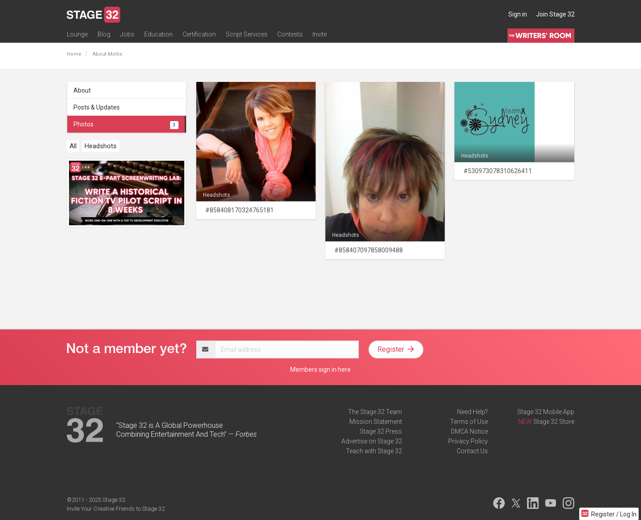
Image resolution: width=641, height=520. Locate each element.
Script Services (247, 34)
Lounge (77, 34)
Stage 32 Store (553, 421)
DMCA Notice (469, 431)
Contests (290, 34)
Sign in (517, 14)
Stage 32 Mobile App (545, 411)
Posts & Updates (96, 107)
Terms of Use (469, 421)
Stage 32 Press (381, 431)
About (82, 90)
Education (158, 34)
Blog (103, 34)
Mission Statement (375, 421)
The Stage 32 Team (375, 411)
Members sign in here (320, 369)
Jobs (127, 34)
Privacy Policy (468, 441)
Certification (199, 34)
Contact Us (472, 451)
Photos (126, 124)
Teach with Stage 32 (374, 451)
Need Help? (472, 411)
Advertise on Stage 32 (371, 441)
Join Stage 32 (555, 14)
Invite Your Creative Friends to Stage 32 (116, 508)
